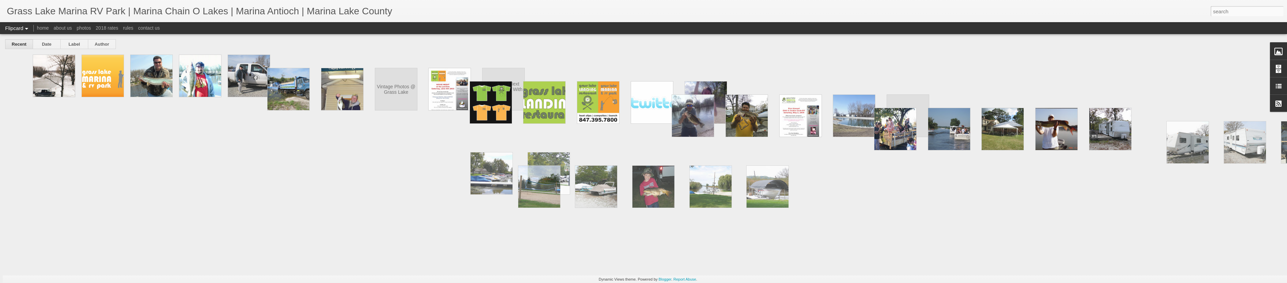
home (43, 28)
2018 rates (107, 28)
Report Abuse (684, 279)
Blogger (665, 279)
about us (62, 28)
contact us (149, 28)
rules (128, 28)
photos (84, 28)
